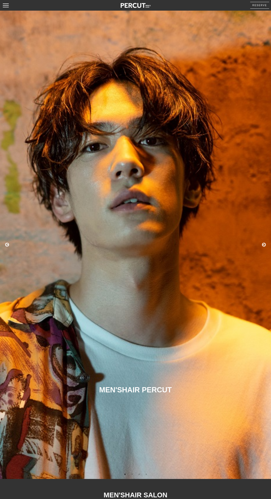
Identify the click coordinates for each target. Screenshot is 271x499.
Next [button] (264, 245)
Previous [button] (7, 245)
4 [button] (146, 474)
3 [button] (139, 474)
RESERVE (259, 5)
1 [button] (125, 474)
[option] (135, 245)
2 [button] (132, 474)
